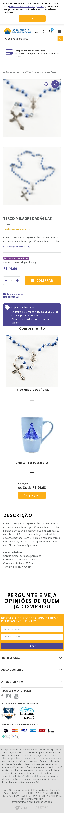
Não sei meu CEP (11, 296)
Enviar (32, 645)
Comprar (44, 280)
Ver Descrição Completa (15, 246)
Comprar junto (32, 495)
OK (32, 18)
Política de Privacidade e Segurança (26, 6)
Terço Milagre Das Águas (32, 389)
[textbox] (32, 38)
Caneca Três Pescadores (32, 463)
